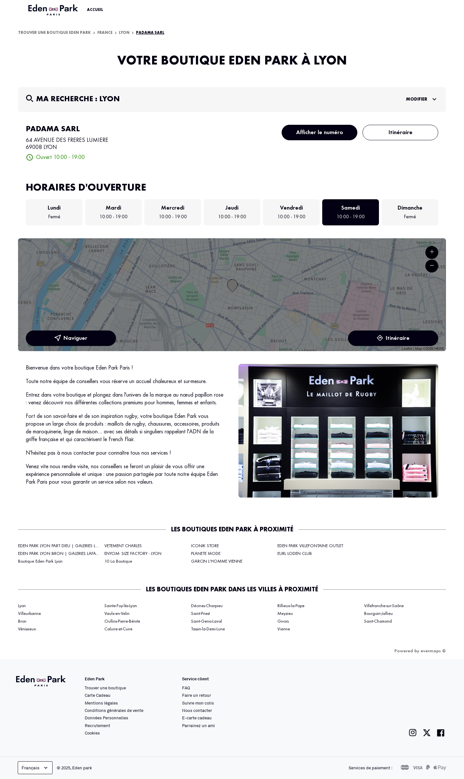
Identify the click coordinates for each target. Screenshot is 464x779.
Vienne (283, 629)
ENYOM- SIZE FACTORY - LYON (132, 553)
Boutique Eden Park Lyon (40, 561)
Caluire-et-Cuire (118, 629)
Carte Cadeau (98, 695)
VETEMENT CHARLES (123, 546)
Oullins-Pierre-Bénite (122, 621)
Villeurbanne (29, 613)
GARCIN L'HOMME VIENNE (216, 561)
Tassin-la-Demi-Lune (208, 629)
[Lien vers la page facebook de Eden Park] (441, 732)
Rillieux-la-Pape (290, 606)
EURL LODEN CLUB (294, 553)
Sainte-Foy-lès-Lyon (120, 606)
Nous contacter (197, 710)
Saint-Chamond (378, 621)
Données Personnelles (106, 717)
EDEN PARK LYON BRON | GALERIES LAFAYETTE (62, 553)
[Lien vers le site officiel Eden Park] (53, 10)
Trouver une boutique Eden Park (54, 33)
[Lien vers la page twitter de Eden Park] (426, 732)
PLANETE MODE (205, 553)
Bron (22, 621)
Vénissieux (27, 629)
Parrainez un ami (198, 725)
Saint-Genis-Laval (206, 621)
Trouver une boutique (105, 687)
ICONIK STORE (205, 546)
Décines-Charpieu (207, 606)
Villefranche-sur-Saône (384, 606)
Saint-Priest (200, 613)
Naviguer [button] (70, 338)
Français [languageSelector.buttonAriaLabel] (35, 767)
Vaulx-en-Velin (117, 613)
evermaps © (433, 651)
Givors (283, 621)
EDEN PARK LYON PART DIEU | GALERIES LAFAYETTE (65, 546)
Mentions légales (101, 702)
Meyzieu (285, 613)
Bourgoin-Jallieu (378, 613)
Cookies (92, 732)
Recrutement (97, 725)
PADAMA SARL (150, 33)
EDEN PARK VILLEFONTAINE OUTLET (310, 546)
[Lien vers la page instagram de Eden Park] (413, 732)
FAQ (186, 687)
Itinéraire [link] (400, 132)
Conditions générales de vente (114, 710)
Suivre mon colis (198, 702)
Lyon (124, 33)
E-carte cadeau (197, 717)
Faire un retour (196, 695)
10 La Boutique (118, 561)
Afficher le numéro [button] (319, 132)
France (104, 33)
